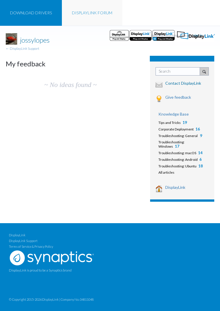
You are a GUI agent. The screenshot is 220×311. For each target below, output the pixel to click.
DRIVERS (31, 12)
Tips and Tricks (169, 122)
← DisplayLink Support (22, 48)
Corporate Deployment (176, 129)
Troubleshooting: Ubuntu (177, 166)
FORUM (92, 12)
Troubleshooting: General (178, 136)
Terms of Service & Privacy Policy (31, 246)
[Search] (204, 71)
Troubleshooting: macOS (177, 153)
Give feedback (178, 97)
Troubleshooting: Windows (171, 144)
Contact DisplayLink (183, 83)
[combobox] (179, 71)
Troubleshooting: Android (178, 159)
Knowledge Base (173, 114)
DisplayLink (175, 187)
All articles (166, 172)
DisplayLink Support (23, 241)
